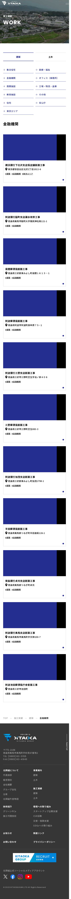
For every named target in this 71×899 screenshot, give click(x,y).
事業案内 (37, 770)
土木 (51, 56)
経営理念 (7, 779)
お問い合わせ (9, 841)
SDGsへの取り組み (42, 825)
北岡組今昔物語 (11, 798)
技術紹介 (7, 806)
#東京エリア (27, 173)
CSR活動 (37, 815)
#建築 (7, 173)
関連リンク (38, 833)
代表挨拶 (7, 775)
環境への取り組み (42, 806)
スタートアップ (45, 811)
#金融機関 (16, 173)
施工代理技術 (9, 815)
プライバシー (44, 841)
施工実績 (37, 788)
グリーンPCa (9, 811)
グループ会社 (9, 789)
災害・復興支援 (41, 820)
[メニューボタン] (67, 3)
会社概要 (7, 784)
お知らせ (7, 833)
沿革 (5, 794)
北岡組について (11, 770)
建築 (18, 56)
